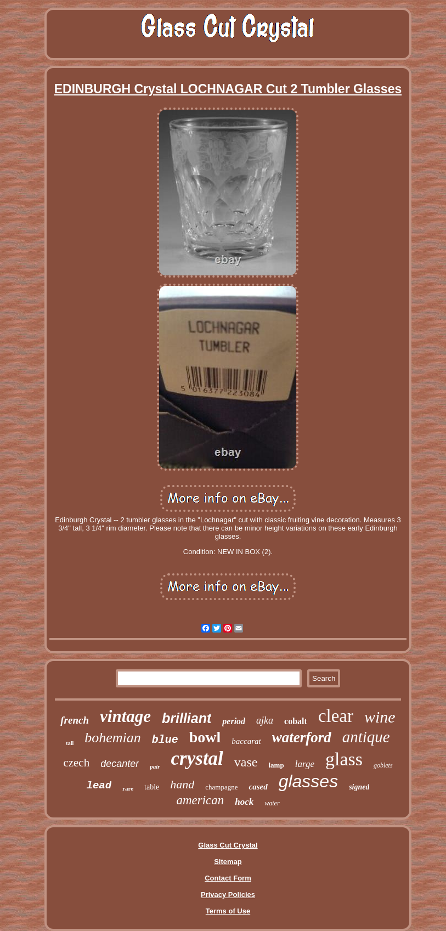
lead (99, 786)
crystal (197, 758)
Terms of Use (228, 911)
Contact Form (228, 878)
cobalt (295, 721)
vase (246, 762)
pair (155, 766)
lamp (276, 765)
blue (165, 739)
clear (335, 716)
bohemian (112, 738)
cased (258, 786)
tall (70, 743)
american (200, 800)
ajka (264, 720)
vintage (125, 716)
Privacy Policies (228, 894)
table (151, 787)
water (271, 803)
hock (244, 802)
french (74, 720)
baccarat (246, 741)
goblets (383, 765)
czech (76, 762)
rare (127, 788)
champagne (221, 787)
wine (380, 717)
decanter (119, 763)
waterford (301, 737)
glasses (308, 781)
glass (344, 759)
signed (359, 787)
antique (366, 737)
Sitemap (228, 861)
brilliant (186, 718)
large (304, 764)
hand (182, 784)
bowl (205, 737)
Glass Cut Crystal (227, 845)
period (233, 721)
